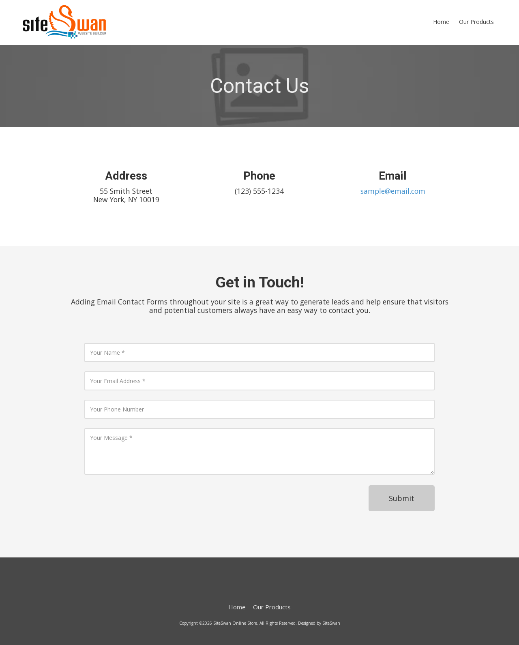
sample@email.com (392, 191)
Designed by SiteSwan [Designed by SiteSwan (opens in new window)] (319, 623)
